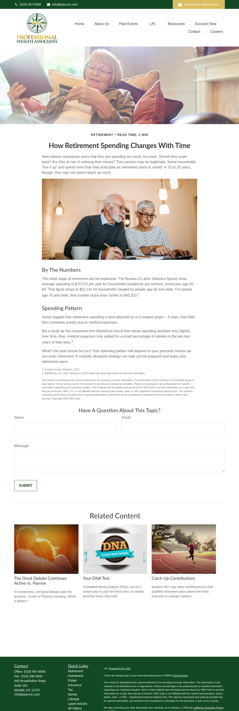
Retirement (75, 671)
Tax (70, 689)
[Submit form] (25, 485)
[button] (79, 24)
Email (126, 417)
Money (72, 694)
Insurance (75, 685)
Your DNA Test (96, 578)
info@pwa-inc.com (62, 4)
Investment (75, 676)
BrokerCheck (181, 675)
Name (19, 417)
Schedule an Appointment (198, 4)
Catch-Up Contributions (173, 578)
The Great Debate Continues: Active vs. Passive (40, 581)
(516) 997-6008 (27, 4)
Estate (72, 680)
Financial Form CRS (120, 668)
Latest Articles (77, 703)
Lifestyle (73, 699)
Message (21, 446)
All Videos (75, 708)
